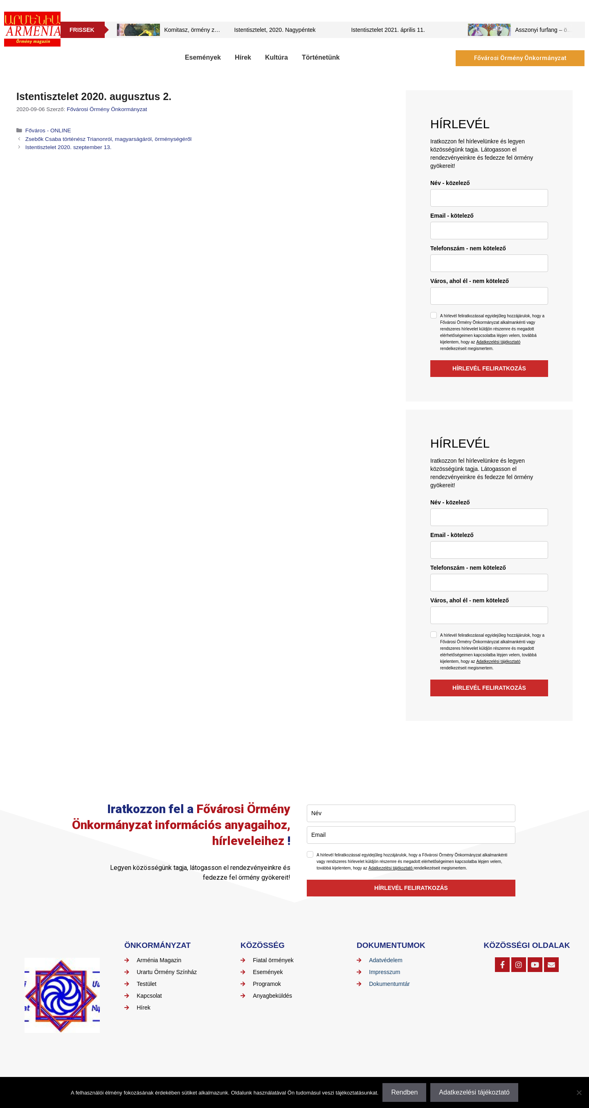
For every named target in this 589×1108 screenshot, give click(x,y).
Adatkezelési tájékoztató (498, 342)
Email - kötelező (452, 215)
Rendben (404, 1092)
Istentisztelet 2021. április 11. (388, 30)
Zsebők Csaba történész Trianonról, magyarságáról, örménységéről (108, 139)
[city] (489, 296)
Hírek (243, 57)
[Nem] (579, 1092)
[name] (489, 198)
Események (203, 57)
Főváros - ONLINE (48, 130)
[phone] (489, 263)
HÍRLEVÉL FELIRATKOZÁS (489, 368)
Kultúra (276, 57)
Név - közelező (450, 183)
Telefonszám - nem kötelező (468, 248)
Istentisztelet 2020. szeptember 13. (68, 147)
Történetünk (320, 57)
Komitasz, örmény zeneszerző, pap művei (217, 30)
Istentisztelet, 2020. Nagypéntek (274, 30)
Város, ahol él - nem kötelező (469, 281)
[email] (489, 230)
